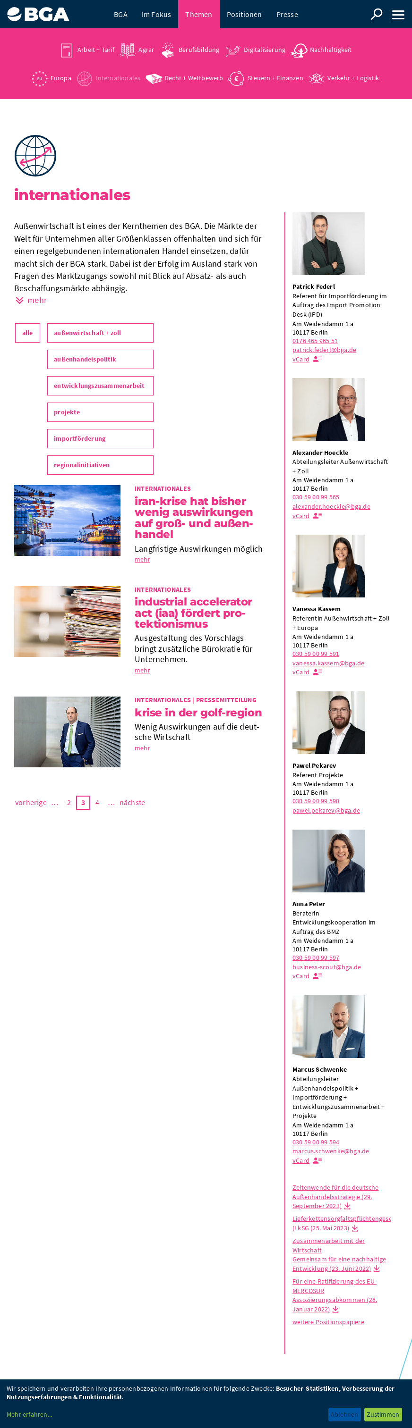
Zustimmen (383, 1414)
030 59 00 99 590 (315, 801)
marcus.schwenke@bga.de (330, 1151)
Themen (198, 14)
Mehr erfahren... (29, 1414)
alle (27, 332)
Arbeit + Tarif (95, 49)
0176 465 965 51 (315, 340)
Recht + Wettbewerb (194, 78)
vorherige (31, 802)
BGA (121, 14)
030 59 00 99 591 (315, 653)
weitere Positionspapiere (328, 1322)
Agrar (146, 49)
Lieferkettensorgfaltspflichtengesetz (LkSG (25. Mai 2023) (344, 1223)
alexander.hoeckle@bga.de (331, 506)
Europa (61, 78)
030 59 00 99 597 (315, 957)
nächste (132, 802)
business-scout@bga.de (326, 967)
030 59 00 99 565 (315, 497)
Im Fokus (157, 14)
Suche (376, 14)
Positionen (244, 14)
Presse (287, 14)
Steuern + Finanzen (275, 78)
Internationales (117, 78)
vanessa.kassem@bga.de (328, 663)
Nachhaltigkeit (331, 49)
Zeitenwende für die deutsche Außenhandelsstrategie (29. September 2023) (335, 1196)
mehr (142, 559)
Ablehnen (344, 1414)
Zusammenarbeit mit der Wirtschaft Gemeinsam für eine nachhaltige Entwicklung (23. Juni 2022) (339, 1254)
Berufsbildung (199, 49)
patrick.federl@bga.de (324, 349)
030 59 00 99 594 (315, 1142)
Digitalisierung (264, 49)
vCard (300, 359)
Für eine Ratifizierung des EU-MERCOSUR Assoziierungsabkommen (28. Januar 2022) (334, 1295)
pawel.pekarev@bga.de (326, 810)
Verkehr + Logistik (353, 78)
